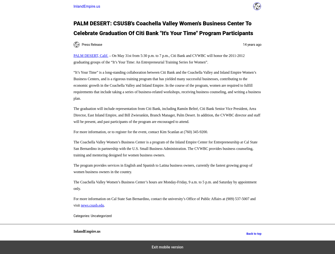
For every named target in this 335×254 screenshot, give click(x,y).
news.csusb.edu (92, 205)
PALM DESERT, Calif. (91, 56)
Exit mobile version (167, 247)
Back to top (253, 233)
